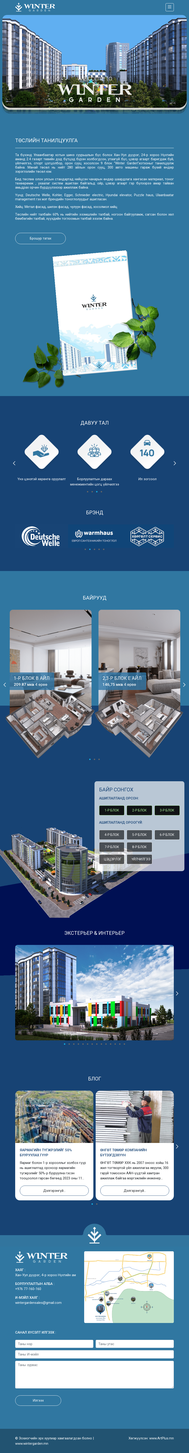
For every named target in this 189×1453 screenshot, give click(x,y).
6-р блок (167, 835)
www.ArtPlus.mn (161, 1438)
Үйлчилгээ (141, 859)
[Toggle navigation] (170, 7)
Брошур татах (40, 238)
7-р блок (112, 847)
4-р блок (112, 835)
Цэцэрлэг (112, 859)
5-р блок (139, 835)
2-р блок (139, 810)
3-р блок (167, 810)
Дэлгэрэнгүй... (54, 1191)
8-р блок (139, 847)
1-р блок (112, 810)
